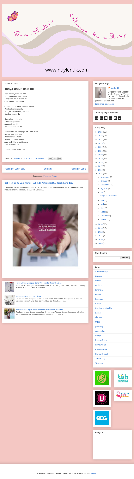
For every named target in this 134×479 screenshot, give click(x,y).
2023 (100, 143)
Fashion (98, 285)
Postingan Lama (78, 169)
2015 (100, 174)
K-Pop (98, 303)
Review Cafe (100, 345)
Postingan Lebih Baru (14, 169)
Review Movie (101, 349)
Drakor (98, 281)
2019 (100, 158)
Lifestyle (98, 317)
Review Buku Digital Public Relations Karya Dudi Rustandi (39, 309)
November (105, 177)
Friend (98, 294)
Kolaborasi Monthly (103, 308)
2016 (100, 170)
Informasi (99, 299)
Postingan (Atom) (50, 176)
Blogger (93, 473)
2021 (100, 151)
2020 (100, 155)
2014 (100, 224)
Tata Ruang (100, 358)
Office (97, 322)
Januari (103, 219)
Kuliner (98, 313)
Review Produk (101, 354)
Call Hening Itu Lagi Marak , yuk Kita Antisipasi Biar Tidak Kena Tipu (38, 183)
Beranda (48, 169)
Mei (102, 204)
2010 (100, 239)
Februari (104, 216)
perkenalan (100, 331)
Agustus (104, 188)
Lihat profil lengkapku (104, 104)
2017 (100, 166)
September (105, 185)
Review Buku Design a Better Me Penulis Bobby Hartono (39, 283)
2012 (100, 232)
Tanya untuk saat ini (19, 89)
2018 (100, 162)
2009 (100, 243)
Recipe (98, 336)
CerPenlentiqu (101, 271)
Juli (102, 192)
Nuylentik (115, 88)
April (102, 208)
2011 (100, 236)
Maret (103, 212)
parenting (99, 326)
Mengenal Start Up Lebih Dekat (28, 296)
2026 (100, 132)
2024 (100, 139)
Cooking (98, 276)
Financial (99, 290)
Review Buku (101, 340)
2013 (100, 228)
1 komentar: (40, 158)
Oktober (104, 181)
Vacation (99, 363)
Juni (102, 200)
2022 (100, 147)
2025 (100, 136)
